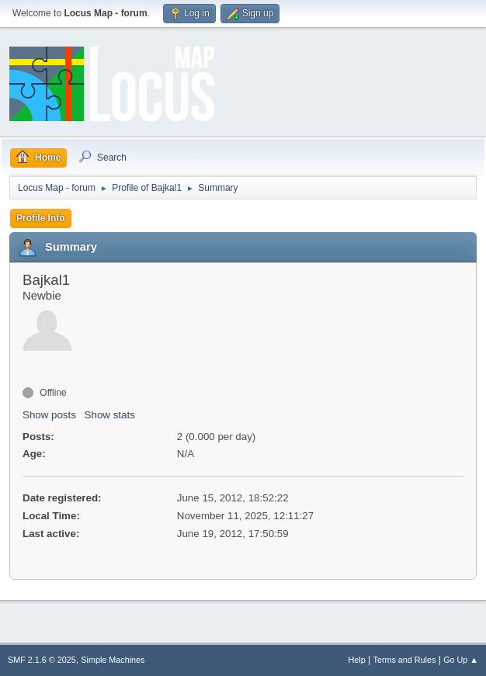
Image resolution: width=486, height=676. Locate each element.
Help (357, 659)
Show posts (49, 415)
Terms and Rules (404, 659)
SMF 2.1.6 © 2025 (42, 659)
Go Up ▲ (460, 659)
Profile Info (40, 218)
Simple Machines (112, 659)
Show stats (110, 415)
